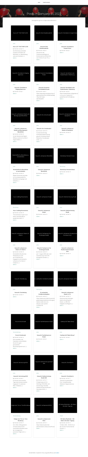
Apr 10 (22, 48)
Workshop (62, 166)
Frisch (61, 416)
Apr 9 (45, 50)
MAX (39, 2)
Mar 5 (45, 339)
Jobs (14, 43)
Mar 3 (68, 337)
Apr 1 (45, 91)
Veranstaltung (16, 332)
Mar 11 (22, 294)
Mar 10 (45, 296)
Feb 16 (68, 423)
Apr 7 (68, 50)
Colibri (57, 453)
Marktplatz (39, 289)
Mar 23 (22, 173)
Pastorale (16, 48)
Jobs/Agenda (46, 2)
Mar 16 (45, 252)
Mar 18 (69, 171)
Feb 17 (45, 380)
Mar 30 (22, 134)
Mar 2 (22, 378)
